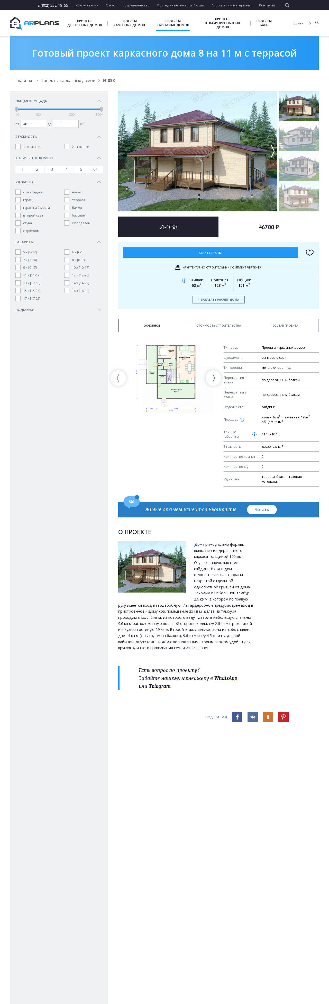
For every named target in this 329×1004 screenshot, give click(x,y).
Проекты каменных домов (129, 23)
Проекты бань (264, 23)
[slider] (16, 109)
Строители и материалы (231, 5)
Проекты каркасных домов (173, 23)
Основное (152, 325)
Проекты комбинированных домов (222, 23)
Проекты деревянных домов (84, 23)
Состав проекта (285, 325)
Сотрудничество (136, 5)
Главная (24, 80)
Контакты (267, 5)
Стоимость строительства (218, 325)
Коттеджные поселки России (180, 5)
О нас (110, 5)
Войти (299, 23)
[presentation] (118, 378)
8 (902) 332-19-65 (53, 5)
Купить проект (211, 253)
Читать (262, 509)
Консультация (87, 5)
